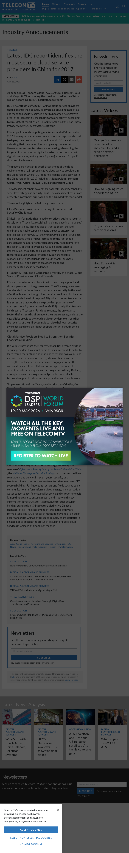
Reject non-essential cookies (31, 837)
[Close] (58, 809)
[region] (31, 828)
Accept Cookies (31, 829)
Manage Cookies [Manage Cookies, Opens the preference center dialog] (31, 843)
